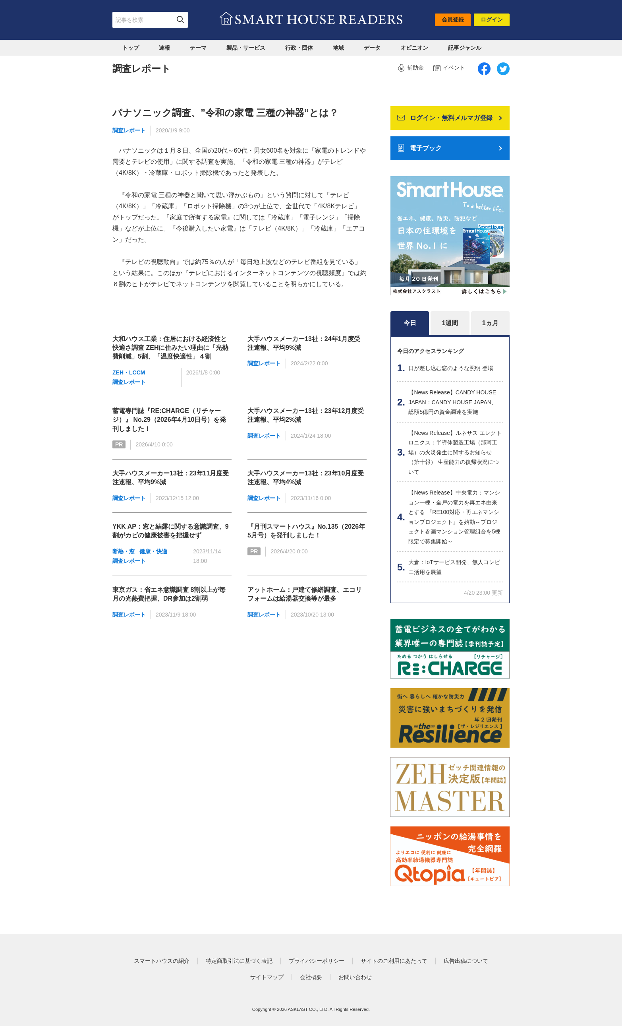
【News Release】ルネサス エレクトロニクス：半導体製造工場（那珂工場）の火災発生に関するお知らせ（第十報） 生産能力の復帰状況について (454, 452)
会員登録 (453, 19)
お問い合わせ (355, 977)
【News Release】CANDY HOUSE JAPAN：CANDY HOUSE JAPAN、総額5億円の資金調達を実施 (452, 402)
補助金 (411, 68)
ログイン (492, 19)
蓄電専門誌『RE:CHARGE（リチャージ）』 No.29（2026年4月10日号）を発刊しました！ (169, 419)
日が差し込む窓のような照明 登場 (450, 368)
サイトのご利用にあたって (394, 961)
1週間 (450, 323)
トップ (130, 48)
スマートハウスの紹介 (161, 961)
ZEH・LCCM (128, 372)
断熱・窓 (123, 551)
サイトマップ (267, 977)
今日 (410, 323)
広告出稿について (466, 961)
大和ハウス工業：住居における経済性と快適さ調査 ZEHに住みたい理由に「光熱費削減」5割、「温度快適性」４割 (170, 348)
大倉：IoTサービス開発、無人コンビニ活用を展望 (454, 567)
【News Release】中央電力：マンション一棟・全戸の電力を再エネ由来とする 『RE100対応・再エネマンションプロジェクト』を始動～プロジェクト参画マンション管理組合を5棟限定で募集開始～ (454, 517)
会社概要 (311, 977)
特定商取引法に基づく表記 (239, 961)
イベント (449, 68)
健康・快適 (153, 551)
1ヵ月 (490, 323)
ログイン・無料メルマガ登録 (445, 118)
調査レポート (129, 130)
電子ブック (419, 148)
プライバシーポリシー (316, 961)
